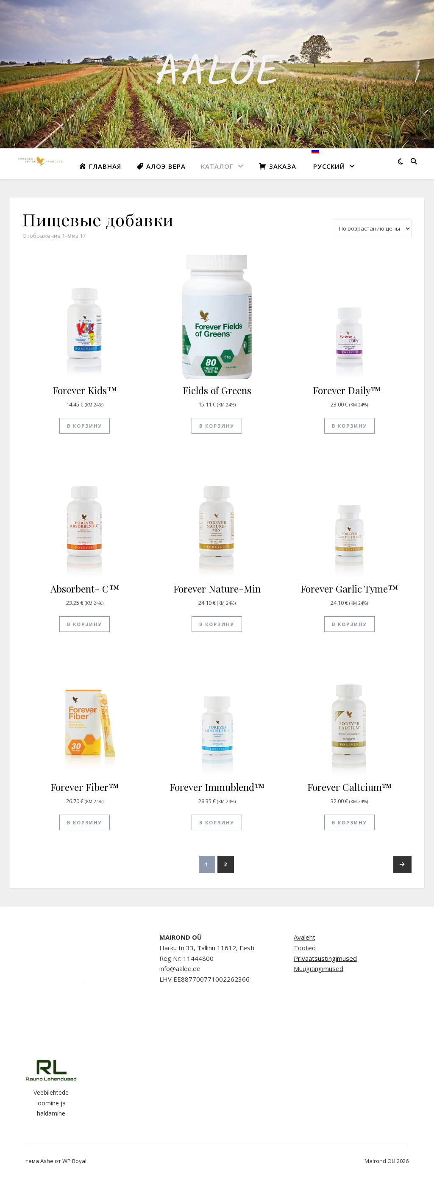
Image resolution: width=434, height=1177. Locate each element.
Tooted (305, 947)
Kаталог (217, 166)
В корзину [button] (84, 426)
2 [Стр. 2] (226, 864)
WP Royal (74, 1161)
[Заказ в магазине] (372, 228)
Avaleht (304, 937)
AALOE (217, 74)
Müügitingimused (318, 968)
